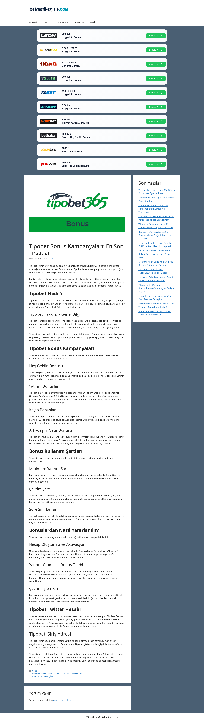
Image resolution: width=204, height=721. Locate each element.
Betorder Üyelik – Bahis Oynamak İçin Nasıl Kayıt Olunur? (57, 673)
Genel (34, 671)
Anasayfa (33, 22)
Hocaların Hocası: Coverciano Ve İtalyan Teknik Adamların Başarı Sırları (155, 254)
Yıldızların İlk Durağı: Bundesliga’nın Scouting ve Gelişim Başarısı (156, 288)
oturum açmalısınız (63, 700)
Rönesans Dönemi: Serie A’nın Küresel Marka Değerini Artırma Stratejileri (154, 235)
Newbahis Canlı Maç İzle (42, 676)
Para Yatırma (62, 22)
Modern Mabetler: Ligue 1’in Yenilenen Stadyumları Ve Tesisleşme (153, 209)
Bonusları (47, 22)
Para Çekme (79, 22)
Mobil (92, 22)
